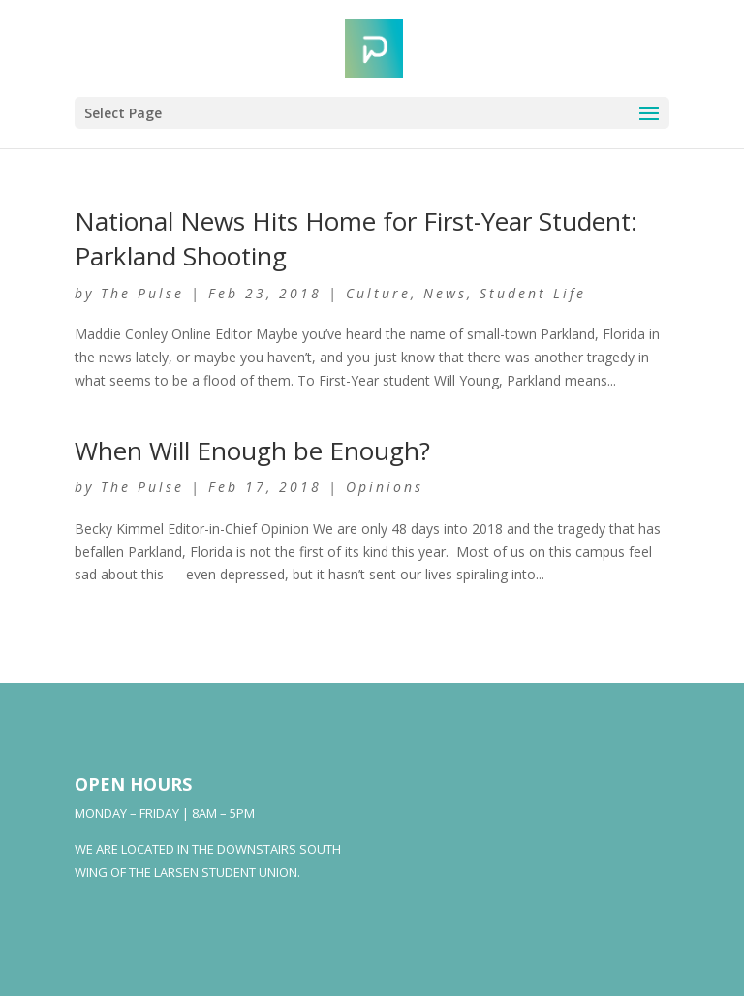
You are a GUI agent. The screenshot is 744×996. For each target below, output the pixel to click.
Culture (378, 293)
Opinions (384, 487)
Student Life (533, 293)
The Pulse (142, 293)
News (445, 293)
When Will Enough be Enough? (252, 450)
